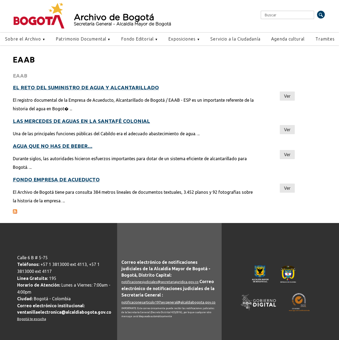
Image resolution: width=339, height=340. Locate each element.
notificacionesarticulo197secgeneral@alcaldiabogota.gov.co (168, 302)
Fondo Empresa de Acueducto (56, 179)
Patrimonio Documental (81, 38)
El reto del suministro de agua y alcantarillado (86, 87)
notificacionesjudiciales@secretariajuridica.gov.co (160, 282)
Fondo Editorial (137, 38)
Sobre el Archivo (23, 38)
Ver (287, 96)
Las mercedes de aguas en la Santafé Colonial (81, 121)
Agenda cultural (288, 38)
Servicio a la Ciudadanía (235, 38)
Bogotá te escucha (31, 319)
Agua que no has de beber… (52, 146)
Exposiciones (182, 38)
